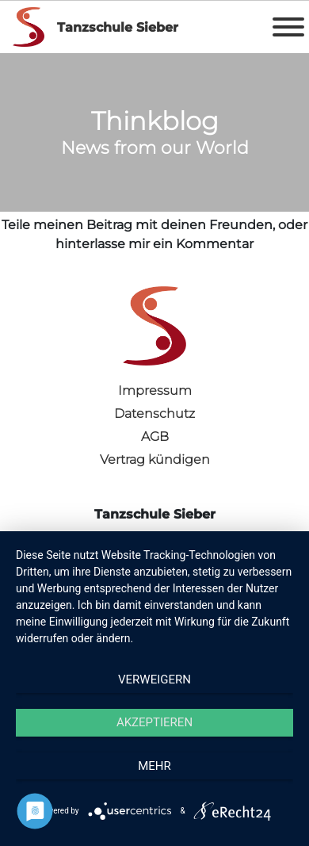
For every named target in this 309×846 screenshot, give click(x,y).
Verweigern (154, 679)
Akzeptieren (154, 722)
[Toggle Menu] (288, 26)
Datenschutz (154, 413)
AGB (155, 436)
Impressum (155, 390)
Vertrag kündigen (155, 459)
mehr (154, 766)
